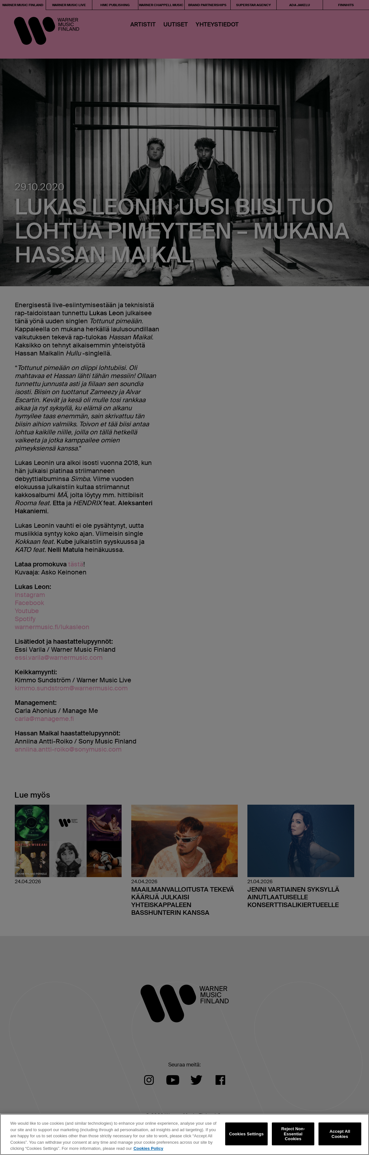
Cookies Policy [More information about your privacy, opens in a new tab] (148, 1148)
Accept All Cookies (339, 1134)
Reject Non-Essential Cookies (293, 1133)
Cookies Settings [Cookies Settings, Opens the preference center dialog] (246, 1133)
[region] (184, 1134)
